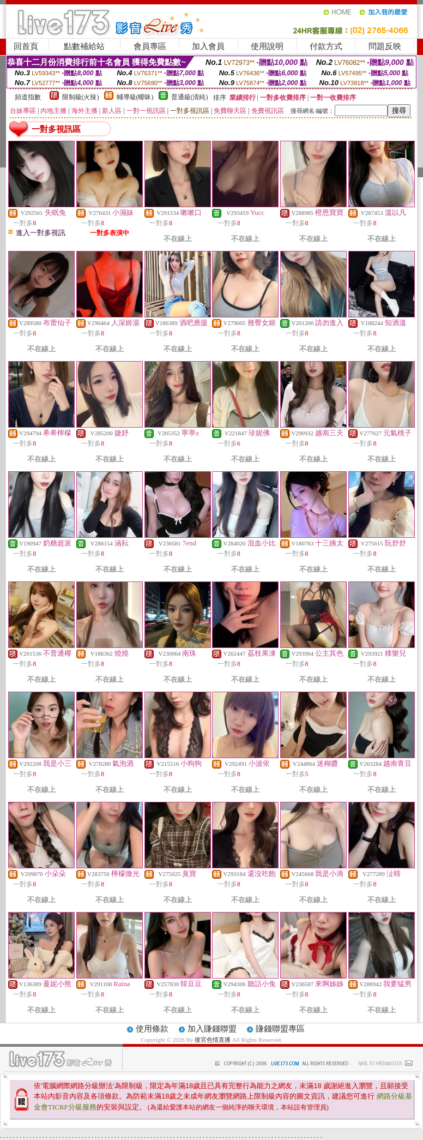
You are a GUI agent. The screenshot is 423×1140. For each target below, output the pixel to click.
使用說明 (267, 46)
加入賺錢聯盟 (212, 1028)
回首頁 (26, 46)
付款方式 (326, 46)
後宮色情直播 (213, 1039)
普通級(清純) (189, 97)
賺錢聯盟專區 (280, 1028)
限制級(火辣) (80, 97)
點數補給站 (84, 46)
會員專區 (150, 46)
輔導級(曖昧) (135, 97)
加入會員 (208, 46)
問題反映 (384, 46)
